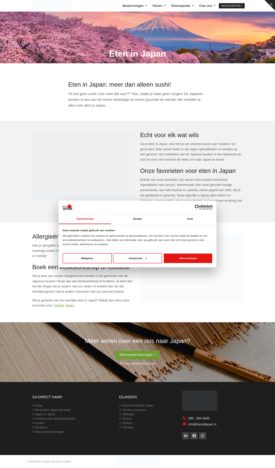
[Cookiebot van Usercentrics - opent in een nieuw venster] (197, 207)
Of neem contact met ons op (137, 363)
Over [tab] (190, 218)
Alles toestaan (188, 258)
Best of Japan (42, 461)
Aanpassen (138, 258)
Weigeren (87, 258)
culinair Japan (64, 305)
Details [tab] (137, 218)
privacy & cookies (61, 461)
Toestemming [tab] (84, 218)
